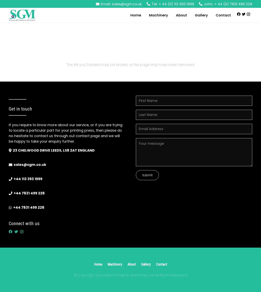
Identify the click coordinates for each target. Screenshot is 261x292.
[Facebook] (239, 14)
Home (98, 264)
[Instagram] (248, 14)
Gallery (146, 264)
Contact (161, 264)
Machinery (115, 264)
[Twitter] (243, 14)
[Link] (22, 15)
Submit (147, 175)
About (131, 264)
